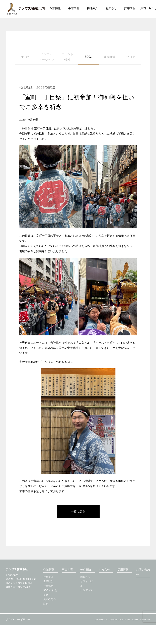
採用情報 (129, 8)
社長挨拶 (48, 576)
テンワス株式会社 (26, 9)
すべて (25, 57)
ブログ (130, 57)
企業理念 (48, 580)
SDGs (88, 56)
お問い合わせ (143, 571)
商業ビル (85, 576)
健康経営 (109, 57)
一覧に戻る (78, 511)
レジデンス (86, 589)
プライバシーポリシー (18, 619)
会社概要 (48, 585)
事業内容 (67, 569)
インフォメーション (46, 57)
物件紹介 (86, 569)
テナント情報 (67, 57)
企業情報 (49, 569)
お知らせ (104, 569)
